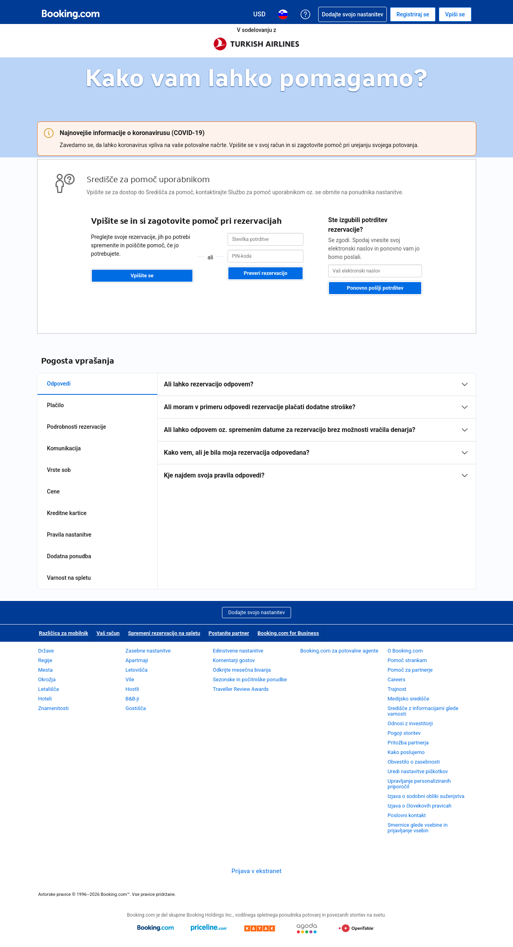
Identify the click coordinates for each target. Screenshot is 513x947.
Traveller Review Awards (241, 689)
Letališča (48, 689)
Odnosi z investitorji (410, 723)
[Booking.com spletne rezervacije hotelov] (70, 14)
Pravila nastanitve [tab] (69, 534)
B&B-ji (132, 699)
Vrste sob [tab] (59, 470)
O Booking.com (405, 651)
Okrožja (47, 679)
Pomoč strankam (407, 660)
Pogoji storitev (404, 733)
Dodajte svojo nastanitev (256, 612)
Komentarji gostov (234, 660)
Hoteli (45, 699)
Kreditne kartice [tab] (67, 513)
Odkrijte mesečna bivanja (242, 670)
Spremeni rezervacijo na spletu (164, 633)
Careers (397, 679)
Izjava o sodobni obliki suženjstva (426, 796)
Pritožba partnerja (408, 743)
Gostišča (135, 708)
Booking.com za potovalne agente (339, 651)
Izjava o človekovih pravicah (420, 806)
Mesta (45, 670)
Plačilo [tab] (55, 405)
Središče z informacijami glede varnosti (423, 711)
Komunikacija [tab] (64, 448)
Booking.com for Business (288, 633)
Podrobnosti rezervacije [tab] (76, 427)
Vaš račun (108, 633)
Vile (129, 679)
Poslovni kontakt (407, 815)
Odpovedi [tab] (59, 383)
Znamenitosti (53, 708)
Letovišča (136, 670)
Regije (45, 660)
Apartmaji (136, 660)
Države (46, 651)
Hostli (132, 689)
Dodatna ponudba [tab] (69, 556)
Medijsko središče (409, 699)
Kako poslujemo (406, 752)
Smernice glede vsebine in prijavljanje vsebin (418, 828)
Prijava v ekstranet (256, 871)
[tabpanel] (317, 430)
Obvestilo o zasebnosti (414, 762)
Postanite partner (228, 633)
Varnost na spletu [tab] (69, 578)
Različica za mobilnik (63, 633)
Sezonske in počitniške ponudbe (250, 679)
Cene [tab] (53, 491)
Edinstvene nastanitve (238, 651)
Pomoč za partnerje (410, 670)
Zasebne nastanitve (147, 651)
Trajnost (397, 689)
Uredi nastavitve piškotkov (418, 771)
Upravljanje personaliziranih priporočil (419, 784)
